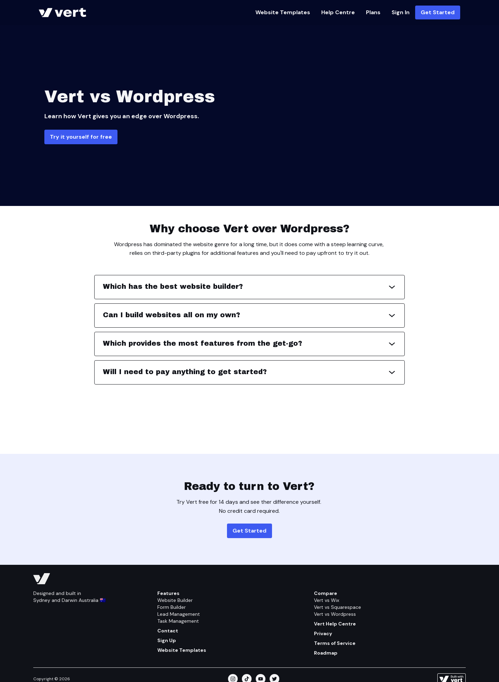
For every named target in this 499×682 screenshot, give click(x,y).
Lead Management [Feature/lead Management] (178, 614)
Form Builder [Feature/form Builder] (171, 607)
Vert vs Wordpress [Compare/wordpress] (335, 614)
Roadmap (326, 653)
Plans (373, 12)
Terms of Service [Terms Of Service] (335, 643)
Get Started (438, 12)
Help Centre (338, 12)
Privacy (323, 633)
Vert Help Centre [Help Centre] (335, 624)
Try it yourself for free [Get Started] (81, 136)
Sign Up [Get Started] (166, 640)
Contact (167, 631)
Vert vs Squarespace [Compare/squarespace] (337, 607)
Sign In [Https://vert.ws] (401, 12)
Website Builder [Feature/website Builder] (175, 600)
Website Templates (282, 12)
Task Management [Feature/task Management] (178, 621)
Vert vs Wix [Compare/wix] (326, 600)
